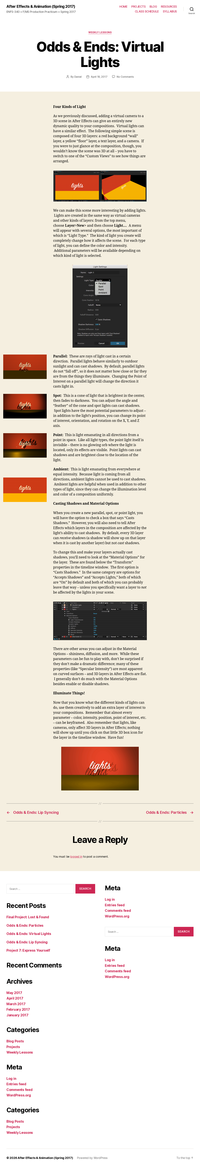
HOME (123, 6)
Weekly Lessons (100, 32)
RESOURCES (169, 6)
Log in (11, 1079)
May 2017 (14, 993)
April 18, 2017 (99, 76)
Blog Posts (15, 1041)
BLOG (153, 6)
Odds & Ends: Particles (24, 925)
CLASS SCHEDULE (147, 11)
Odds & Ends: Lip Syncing (27, 942)
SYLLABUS (170, 11)
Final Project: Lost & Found (27, 917)
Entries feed (16, 1084)
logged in (76, 856)
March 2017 (15, 1004)
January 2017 (17, 1015)
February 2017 (18, 1009)
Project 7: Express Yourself (28, 950)
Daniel (78, 76)
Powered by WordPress (92, 1158)
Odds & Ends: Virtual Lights (28, 934)
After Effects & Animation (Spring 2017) (40, 6)
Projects (13, 1047)
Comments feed (19, 1090)
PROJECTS (138, 6)
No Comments (125, 76)
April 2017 (14, 998)
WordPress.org (18, 1095)
